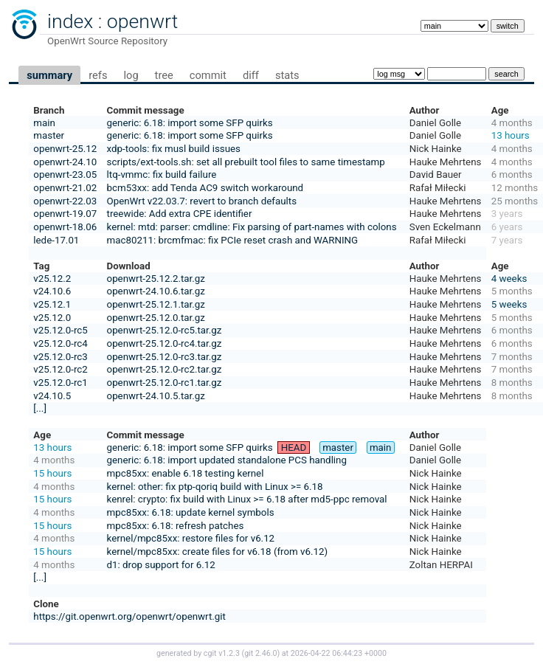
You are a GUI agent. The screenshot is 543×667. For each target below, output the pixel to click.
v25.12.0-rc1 (60, 382)
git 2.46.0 (260, 653)
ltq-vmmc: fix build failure (162, 174)
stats (287, 75)
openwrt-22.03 (65, 201)
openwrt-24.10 (65, 161)
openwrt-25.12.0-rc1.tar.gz (164, 382)
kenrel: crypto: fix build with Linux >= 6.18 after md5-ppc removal (247, 499)
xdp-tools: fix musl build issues (174, 148)
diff (251, 75)
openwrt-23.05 (65, 174)
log (130, 75)
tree (164, 75)
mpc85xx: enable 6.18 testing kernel (185, 473)
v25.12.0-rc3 (60, 356)
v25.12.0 (52, 317)
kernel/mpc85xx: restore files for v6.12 (191, 538)
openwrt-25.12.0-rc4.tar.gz (164, 343)
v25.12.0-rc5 (60, 330)
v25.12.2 (52, 278)
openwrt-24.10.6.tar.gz (156, 291)
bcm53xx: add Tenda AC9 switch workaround (205, 187)
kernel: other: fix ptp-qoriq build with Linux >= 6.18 (215, 486)
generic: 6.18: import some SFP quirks (190, 122)
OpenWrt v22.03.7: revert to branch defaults (202, 201)
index (70, 21)
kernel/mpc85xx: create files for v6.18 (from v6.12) (217, 551)
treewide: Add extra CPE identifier (179, 213)
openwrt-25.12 (65, 148)
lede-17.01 (56, 240)
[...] (39, 408)
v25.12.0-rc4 (60, 343)
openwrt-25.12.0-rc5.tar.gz (164, 330)
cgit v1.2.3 (222, 653)
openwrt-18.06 (65, 226)
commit (208, 75)
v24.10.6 (52, 291)
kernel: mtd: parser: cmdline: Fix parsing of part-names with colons (252, 226)
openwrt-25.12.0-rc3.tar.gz (164, 356)
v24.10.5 (52, 395)
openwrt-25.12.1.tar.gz (156, 304)
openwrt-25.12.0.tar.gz (156, 317)
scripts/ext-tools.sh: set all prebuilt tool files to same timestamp (246, 161)
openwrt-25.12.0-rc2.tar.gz (164, 369)
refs (98, 75)
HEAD (294, 447)
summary (49, 75)
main (44, 122)
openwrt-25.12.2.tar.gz (156, 278)
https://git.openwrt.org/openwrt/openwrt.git (129, 616)
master (48, 135)
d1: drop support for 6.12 (161, 564)
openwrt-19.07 (65, 213)
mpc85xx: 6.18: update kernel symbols (190, 512)
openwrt (142, 21)
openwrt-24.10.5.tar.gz (156, 395)
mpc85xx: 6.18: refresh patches (175, 525)
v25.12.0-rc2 (60, 369)
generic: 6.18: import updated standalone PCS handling (227, 460)
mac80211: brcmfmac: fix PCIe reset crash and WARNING (233, 240)
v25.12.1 (52, 304)
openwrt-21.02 (65, 187)
